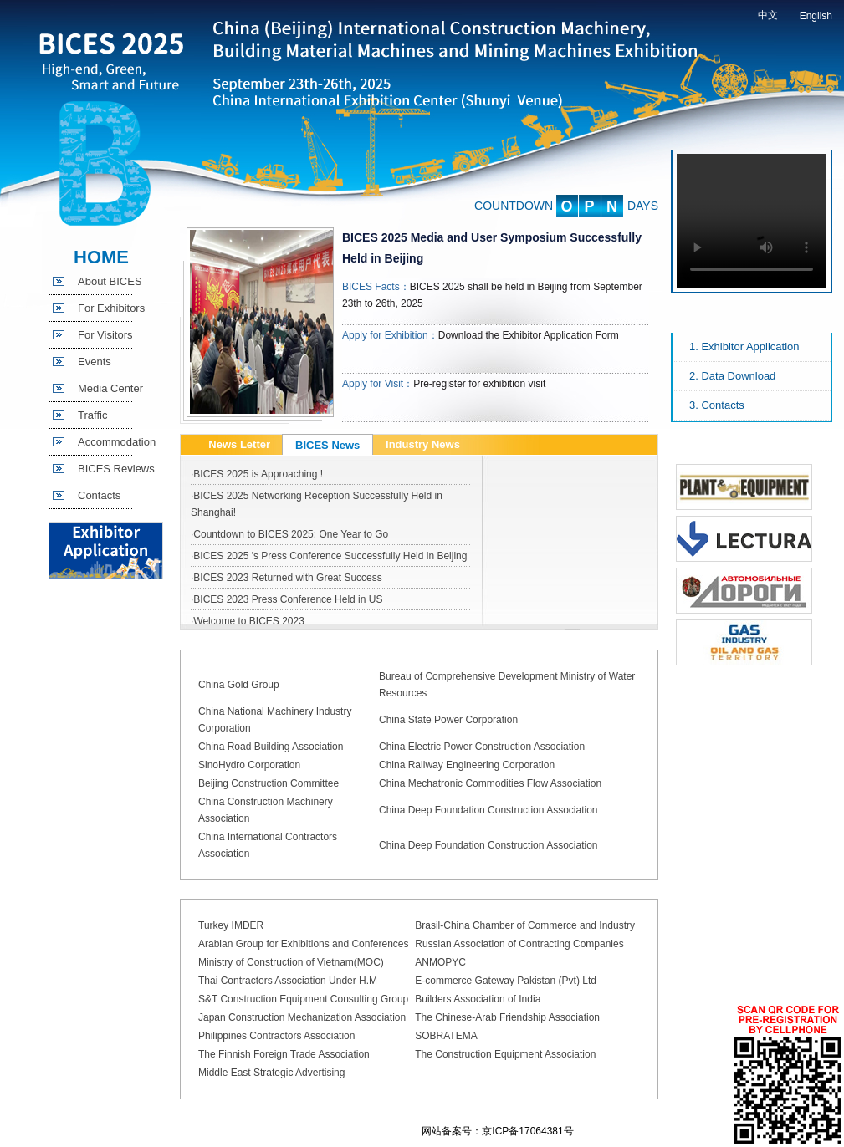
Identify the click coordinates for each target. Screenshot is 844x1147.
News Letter (239, 444)
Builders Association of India (477, 999)
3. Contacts (716, 405)
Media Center (110, 388)
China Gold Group (238, 685)
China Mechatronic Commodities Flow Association (490, 783)
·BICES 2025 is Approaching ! (257, 474)
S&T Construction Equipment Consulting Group (303, 999)
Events (94, 361)
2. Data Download (732, 376)
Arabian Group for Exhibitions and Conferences (303, 944)
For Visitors (105, 335)
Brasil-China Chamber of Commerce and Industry (525, 925)
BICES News (327, 445)
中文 (768, 15)
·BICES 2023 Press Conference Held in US (286, 599)
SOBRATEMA (446, 1036)
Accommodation (117, 442)
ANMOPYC (440, 962)
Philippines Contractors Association (276, 1036)
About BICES (110, 281)
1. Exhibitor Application (744, 346)
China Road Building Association (270, 746)
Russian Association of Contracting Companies (519, 944)
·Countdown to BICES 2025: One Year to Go (289, 534)
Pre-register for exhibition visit (479, 384)
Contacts (99, 495)
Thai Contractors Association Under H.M (287, 980)
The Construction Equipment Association (505, 1054)
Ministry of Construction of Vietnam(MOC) (291, 962)
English (816, 16)
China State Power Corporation (448, 720)
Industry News (423, 444)
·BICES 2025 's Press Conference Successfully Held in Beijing (329, 556)
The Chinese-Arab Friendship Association (507, 1017)
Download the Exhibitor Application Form (528, 335)
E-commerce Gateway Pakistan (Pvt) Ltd (505, 980)
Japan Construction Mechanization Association (302, 1017)
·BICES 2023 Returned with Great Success (286, 578)
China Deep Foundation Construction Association (488, 810)
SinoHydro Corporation (249, 765)
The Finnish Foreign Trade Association (284, 1054)
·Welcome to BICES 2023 (247, 621)
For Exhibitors (111, 308)
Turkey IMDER (230, 925)
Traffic (92, 415)
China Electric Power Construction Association (482, 746)
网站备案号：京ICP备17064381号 (497, 1131)
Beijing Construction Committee (268, 783)
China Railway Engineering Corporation (467, 765)
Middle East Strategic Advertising (271, 1072)
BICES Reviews (116, 468)
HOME (101, 257)
